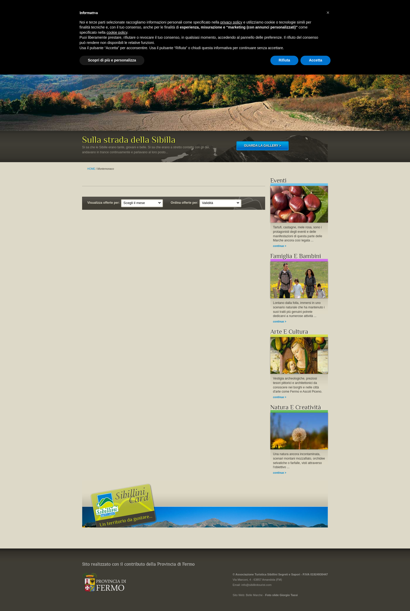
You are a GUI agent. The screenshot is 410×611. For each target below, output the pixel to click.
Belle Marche (254, 595)
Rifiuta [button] (284, 60)
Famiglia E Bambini (295, 256)
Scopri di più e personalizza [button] (112, 60)
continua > (279, 246)
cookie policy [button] (117, 32)
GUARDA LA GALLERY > (262, 146)
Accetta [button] (315, 60)
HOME (91, 168)
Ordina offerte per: (184, 203)
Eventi (278, 180)
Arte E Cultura (289, 331)
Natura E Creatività (295, 407)
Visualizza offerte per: (103, 203)
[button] (328, 12)
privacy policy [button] (231, 22)
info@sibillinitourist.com (256, 584)
